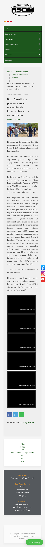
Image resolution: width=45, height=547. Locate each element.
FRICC (22, 447)
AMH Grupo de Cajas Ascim (22, 452)
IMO (22, 458)
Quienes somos (10, 34)
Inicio (7, 29)
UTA (22, 449)
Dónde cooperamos (11, 44)
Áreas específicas (22, 510)
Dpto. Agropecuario (20, 74)
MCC (22, 461)
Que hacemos (9, 39)
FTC (22, 455)
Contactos (8, 60)
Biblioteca (8, 55)
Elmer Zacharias (14, 119)
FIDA (22, 444)
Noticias (7, 50)
